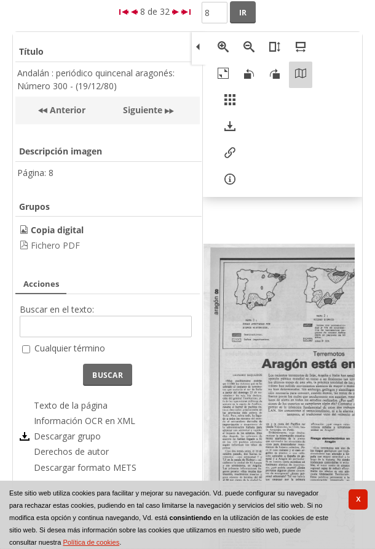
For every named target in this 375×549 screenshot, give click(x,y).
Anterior (66, 110)
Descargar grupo (67, 436)
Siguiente (142, 110)
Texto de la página (71, 405)
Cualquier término (69, 348)
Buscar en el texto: (57, 309)
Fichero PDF (55, 245)
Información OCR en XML (84, 421)
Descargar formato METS (85, 467)
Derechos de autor (71, 451)
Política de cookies (91, 542)
